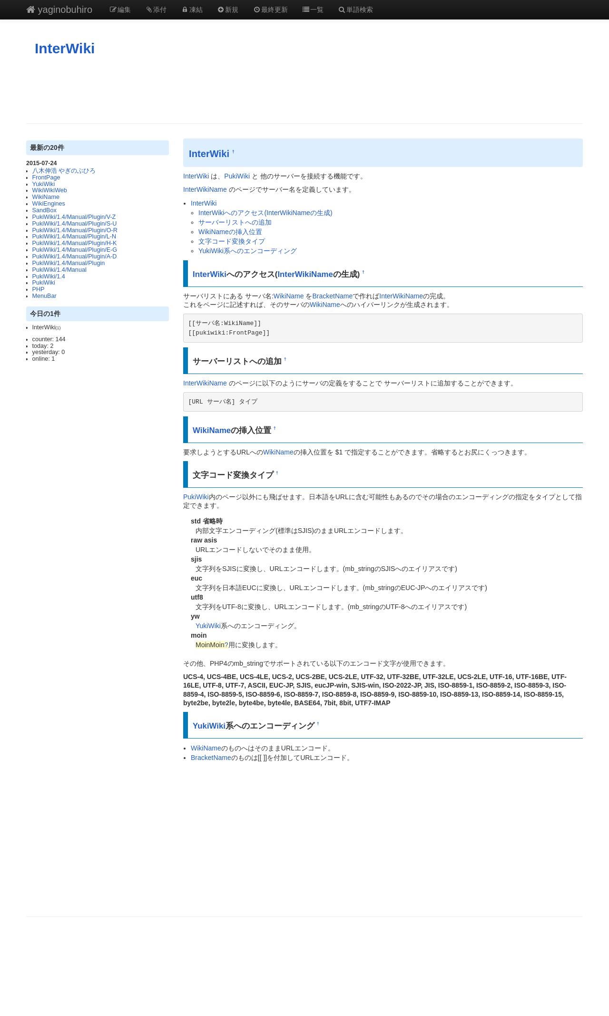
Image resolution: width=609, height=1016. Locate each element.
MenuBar (44, 296)
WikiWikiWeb (49, 190)
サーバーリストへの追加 (235, 222)
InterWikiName (205, 189)
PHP (38, 289)
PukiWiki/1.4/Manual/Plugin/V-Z (74, 217)
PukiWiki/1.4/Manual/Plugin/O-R (75, 230)
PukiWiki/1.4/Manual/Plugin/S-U (74, 223)
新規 (228, 9)
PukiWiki (43, 282)
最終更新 (270, 9)
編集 (120, 9)
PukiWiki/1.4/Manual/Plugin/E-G (74, 250)
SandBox (44, 210)
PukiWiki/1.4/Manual (59, 269)
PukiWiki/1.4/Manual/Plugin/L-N (74, 236)
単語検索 (355, 9)
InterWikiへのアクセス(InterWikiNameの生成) (265, 213)
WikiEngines (48, 203)
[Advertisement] (304, 90)
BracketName (332, 296)
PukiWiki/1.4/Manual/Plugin (68, 263)
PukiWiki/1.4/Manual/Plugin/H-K (74, 243)
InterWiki (65, 48)
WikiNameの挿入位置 (230, 232)
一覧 (313, 9)
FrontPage (46, 177)
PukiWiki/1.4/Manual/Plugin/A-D (74, 256)
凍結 (192, 9)
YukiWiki (43, 184)
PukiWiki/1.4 (48, 276)
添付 (156, 9)
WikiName (45, 197)
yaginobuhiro (59, 9)
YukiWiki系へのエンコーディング (247, 251)
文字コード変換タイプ (231, 241)
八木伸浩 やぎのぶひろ (64, 171)
